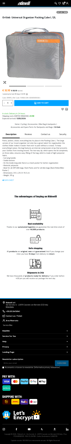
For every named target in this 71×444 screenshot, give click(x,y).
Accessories (33, 124)
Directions (10, 307)
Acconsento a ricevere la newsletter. (32, 367)
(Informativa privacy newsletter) (47, 367)
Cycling (23, 124)
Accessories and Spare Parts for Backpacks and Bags (32, 127)
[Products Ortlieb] (62, 12)
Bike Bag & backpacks (47, 124)
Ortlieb (57, 127)
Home (17, 124)
